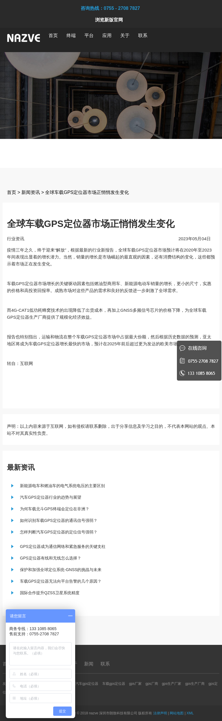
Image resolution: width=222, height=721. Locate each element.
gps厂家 (135, 684)
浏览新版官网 (109, 19)
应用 (107, 35)
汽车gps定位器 (86, 684)
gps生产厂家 (171, 684)
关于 (125, 35)
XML (190, 713)
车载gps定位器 (113, 684)
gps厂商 (151, 684)
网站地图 (177, 713)
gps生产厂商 (195, 684)
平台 (89, 35)
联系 (142, 35)
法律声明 (160, 713)
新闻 (89, 663)
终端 (71, 35)
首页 (53, 35)
